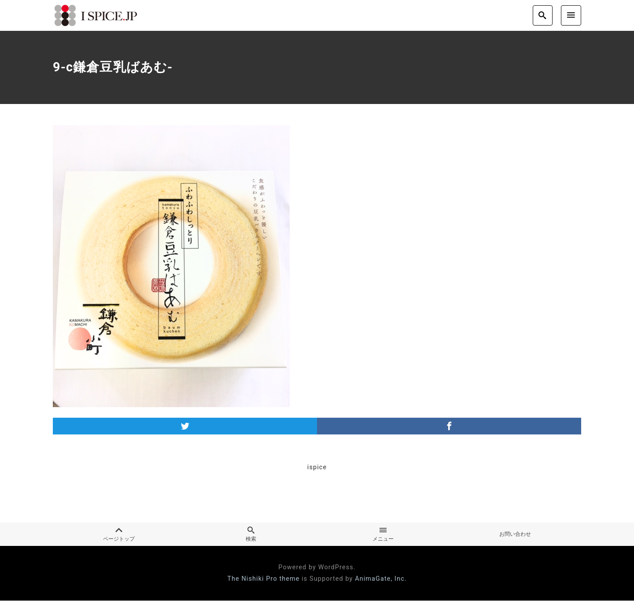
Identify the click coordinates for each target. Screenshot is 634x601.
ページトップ (119, 534)
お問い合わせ (515, 534)
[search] (543, 15)
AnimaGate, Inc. (381, 579)
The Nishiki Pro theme (263, 579)
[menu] (571, 15)
